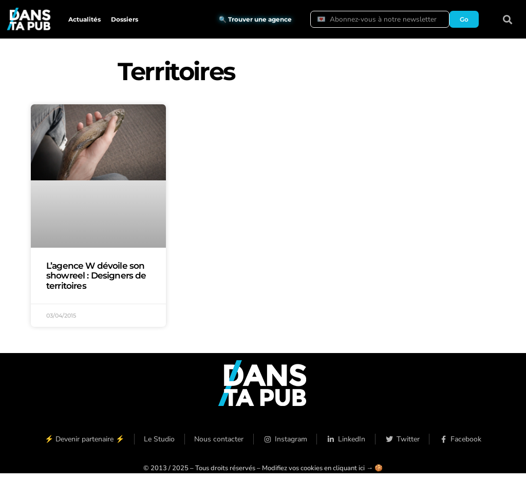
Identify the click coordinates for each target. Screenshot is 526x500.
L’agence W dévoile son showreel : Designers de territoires (96, 275)
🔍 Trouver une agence (255, 19)
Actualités (84, 19)
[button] (507, 19)
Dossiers (124, 19)
